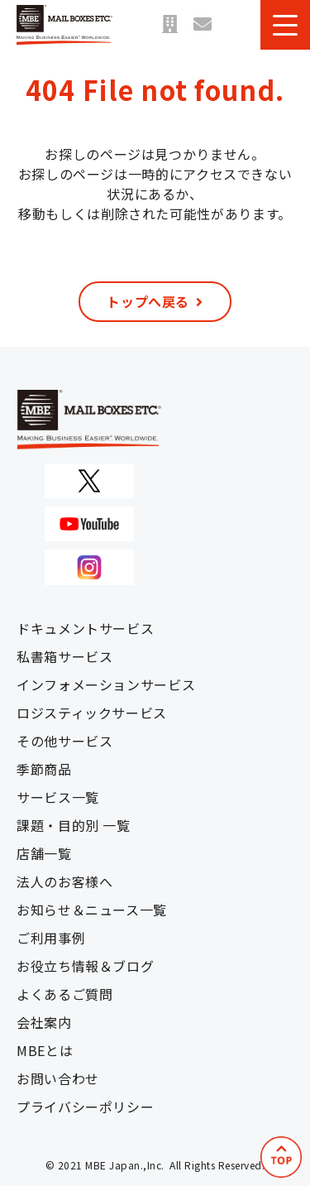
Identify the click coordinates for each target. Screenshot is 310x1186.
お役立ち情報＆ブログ (85, 966)
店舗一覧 (169, 25)
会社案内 (44, 1022)
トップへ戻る (148, 301)
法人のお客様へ (64, 881)
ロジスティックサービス (92, 713)
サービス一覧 (58, 797)
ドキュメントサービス (85, 628)
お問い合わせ (202, 25)
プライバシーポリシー (85, 1106)
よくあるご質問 (64, 994)
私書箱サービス (64, 656)
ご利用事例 (51, 938)
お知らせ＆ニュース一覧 (92, 910)
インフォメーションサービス (106, 684)
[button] (285, 25)
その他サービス (64, 741)
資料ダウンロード (235, 25)
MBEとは (45, 1050)
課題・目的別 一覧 (74, 825)
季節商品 (44, 769)
